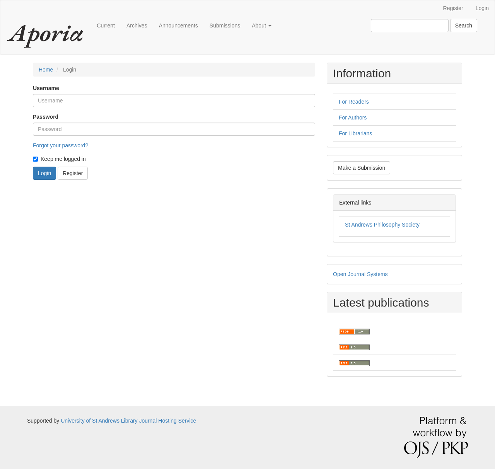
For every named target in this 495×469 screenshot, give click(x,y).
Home (46, 70)
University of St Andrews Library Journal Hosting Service (128, 421)
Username (46, 88)
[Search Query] (410, 25)
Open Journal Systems (360, 274)
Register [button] (73, 173)
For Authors (353, 117)
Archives (136, 25)
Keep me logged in (59, 159)
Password (45, 117)
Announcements (178, 25)
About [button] (261, 25)
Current (106, 25)
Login (482, 8)
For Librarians (355, 133)
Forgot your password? (60, 145)
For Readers (354, 102)
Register (453, 8)
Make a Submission (361, 168)
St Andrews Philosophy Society (382, 225)
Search (463, 25)
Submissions (225, 25)
